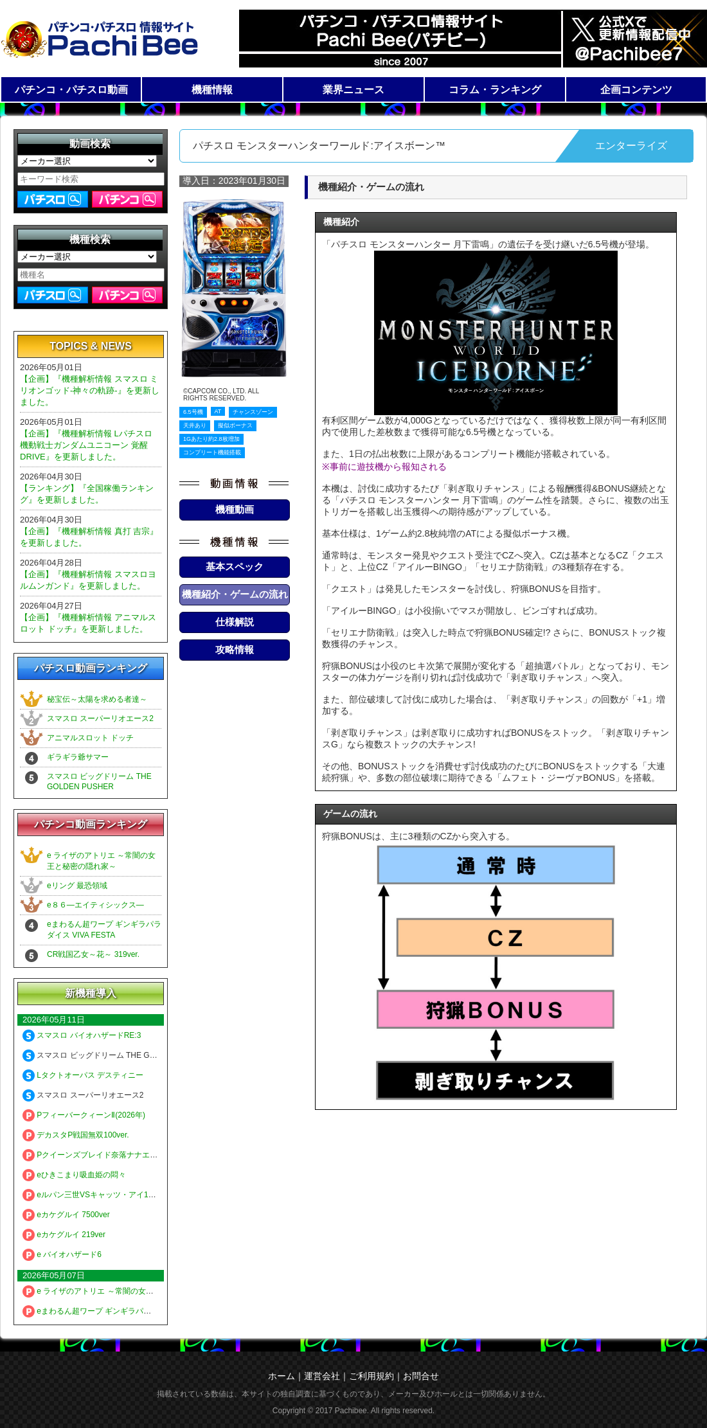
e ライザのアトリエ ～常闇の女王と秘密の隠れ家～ (118, 1291)
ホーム (281, 1376)
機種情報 (212, 89)
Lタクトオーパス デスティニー (82, 1075)
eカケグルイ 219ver (63, 1234)
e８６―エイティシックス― (95, 904)
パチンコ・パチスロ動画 (71, 89)
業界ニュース (353, 89)
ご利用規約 (371, 1376)
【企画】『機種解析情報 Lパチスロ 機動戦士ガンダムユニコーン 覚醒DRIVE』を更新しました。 (86, 445)
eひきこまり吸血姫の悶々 (74, 1174)
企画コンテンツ (636, 89)
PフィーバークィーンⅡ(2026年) (83, 1115)
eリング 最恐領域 (77, 885)
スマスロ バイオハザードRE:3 (81, 1035)
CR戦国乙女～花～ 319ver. (93, 954)
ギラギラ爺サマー (78, 757)
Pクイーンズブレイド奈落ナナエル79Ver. (100, 1154)
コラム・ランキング (495, 89)
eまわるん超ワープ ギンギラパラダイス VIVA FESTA (121, 1311)
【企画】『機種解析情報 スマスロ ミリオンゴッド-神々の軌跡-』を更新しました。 (89, 390)
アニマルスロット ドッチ (90, 737)
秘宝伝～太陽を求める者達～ (97, 699)
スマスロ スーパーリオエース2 (100, 718)
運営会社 (322, 1376)
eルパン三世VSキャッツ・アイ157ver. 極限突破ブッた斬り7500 (140, 1194)
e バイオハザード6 (62, 1254)
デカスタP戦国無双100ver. (75, 1134)
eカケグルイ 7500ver (66, 1214)
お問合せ (421, 1376)
